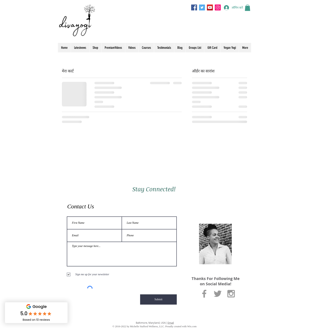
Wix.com (192, 326)
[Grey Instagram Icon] (231, 293)
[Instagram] (218, 7)
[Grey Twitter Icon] (217, 293)
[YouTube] (210, 7)
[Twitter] (202, 7)
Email (171, 322)
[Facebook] (194, 7)
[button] (247, 7)
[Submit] (158, 299)
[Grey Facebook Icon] (204, 293)
